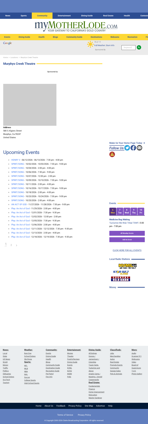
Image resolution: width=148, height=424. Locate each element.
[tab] (112, 211)
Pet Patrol (49, 374)
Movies (70, 353)
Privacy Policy (74, 406)
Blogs (55, 37)
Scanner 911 (137, 356)
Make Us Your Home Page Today (125, 143)
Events (7, 37)
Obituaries (7, 374)
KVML (69, 368)
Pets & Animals (116, 374)
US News (6, 359)
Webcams (114, 37)
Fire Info (49, 377)
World (5, 362)
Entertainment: (74, 350)
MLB (26, 368)
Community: (51, 350)
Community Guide (74, 37)
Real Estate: (94, 382)
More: (134, 350)
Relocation (93, 395)
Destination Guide (53, 368)
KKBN (69, 374)
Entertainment (64, 16)
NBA (26, 371)
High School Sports (31, 383)
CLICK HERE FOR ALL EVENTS (127, 250)
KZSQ (69, 371)
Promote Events (116, 365)
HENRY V (15, 160)
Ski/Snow (28, 359)
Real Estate (108, 16)
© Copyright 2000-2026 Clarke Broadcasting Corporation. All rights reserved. (74, 420)
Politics (6, 371)
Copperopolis (94, 380)
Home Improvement (96, 392)
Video (134, 362)
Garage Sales (115, 371)
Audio (134, 353)
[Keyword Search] (129, 47)
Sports (24, 16)
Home (38, 406)
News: (6, 350)
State (5, 356)
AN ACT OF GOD (19, 204)
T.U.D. (134, 371)
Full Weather (99, 45)
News (7, 16)
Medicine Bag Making (119, 219)
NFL (25, 366)
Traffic (5, 368)
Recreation (132, 37)
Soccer (27, 377)
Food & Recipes (73, 359)
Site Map (89, 406)
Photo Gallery (137, 374)
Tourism (6, 383)
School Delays (8, 377)
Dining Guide (87, 16)
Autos (112, 359)
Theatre (70, 356)
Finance (92, 389)
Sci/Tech (6, 380)
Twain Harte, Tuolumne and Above (94, 368)
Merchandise (115, 356)
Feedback (60, 406)
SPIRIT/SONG (17, 164)
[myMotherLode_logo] (76, 26)
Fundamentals (94, 386)
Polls (69, 377)
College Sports (30, 380)
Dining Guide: (95, 350)
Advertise (100, 406)
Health (127, 16)
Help (110, 406)
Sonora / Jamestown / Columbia (94, 359)
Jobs (112, 353)
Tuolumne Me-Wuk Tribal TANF (123, 223)
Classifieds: (115, 350)
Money (5, 365)
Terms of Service (65, 415)
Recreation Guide (52, 371)
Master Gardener (95, 398)
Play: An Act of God (20, 208)
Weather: (28, 350)
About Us (49, 406)
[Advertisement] (128, 311)
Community (42, 16)
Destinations (96, 37)
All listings (93, 353)
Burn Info (110, 45)
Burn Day (27, 353)
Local (5, 353)
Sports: (27, 362)
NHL (26, 374)
